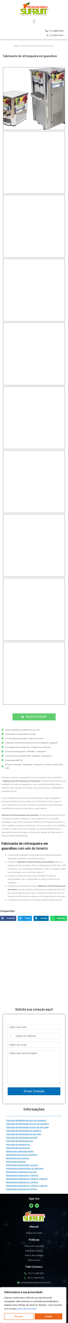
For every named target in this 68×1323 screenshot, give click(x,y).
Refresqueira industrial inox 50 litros (21, 1189)
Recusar (19, 1316)
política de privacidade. (27, 1309)
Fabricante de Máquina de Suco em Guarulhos (26, 1120)
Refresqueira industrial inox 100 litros (22, 1175)
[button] (34, 21)
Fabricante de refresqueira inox (19, 1141)
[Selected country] (10, 1036)
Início (16, 46)
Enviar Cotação (34, 1091)
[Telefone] (34, 1036)
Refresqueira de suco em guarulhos (21, 1155)
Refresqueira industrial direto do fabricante (24, 1168)
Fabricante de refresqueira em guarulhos (23, 1130)
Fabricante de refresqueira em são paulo (23, 1134)
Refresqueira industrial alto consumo (22, 1165)
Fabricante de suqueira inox (18, 1144)
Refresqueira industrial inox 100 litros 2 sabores (26, 1179)
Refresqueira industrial (16, 1161)
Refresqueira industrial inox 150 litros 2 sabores (26, 1185)
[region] (33, 1305)
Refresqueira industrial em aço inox (21, 1172)
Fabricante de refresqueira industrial (21, 1137)
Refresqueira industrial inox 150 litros (22, 1182)
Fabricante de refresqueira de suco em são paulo (27, 1127)
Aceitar (48, 1316)
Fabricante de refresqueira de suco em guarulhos (27, 1124)
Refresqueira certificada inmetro (20, 1151)
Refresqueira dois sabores (17, 1158)
